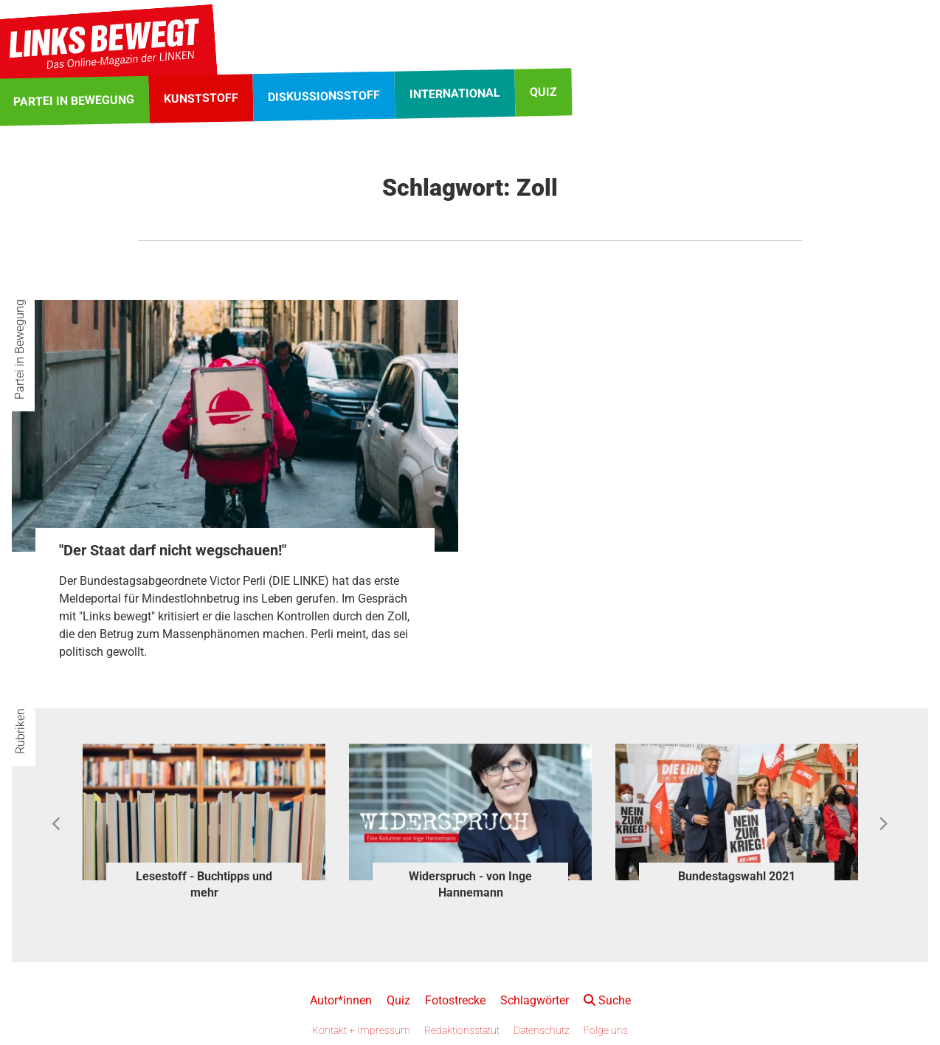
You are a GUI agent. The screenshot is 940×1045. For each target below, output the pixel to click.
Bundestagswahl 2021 (736, 876)
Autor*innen (341, 1000)
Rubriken (20, 731)
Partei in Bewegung (20, 349)
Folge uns (606, 1030)
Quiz (398, 1000)
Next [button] (883, 824)
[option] (204, 824)
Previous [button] (57, 824)
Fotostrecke (455, 1000)
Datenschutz (542, 1030)
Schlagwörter (534, 1000)
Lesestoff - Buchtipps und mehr (204, 884)
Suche (607, 1000)
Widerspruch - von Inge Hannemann (470, 884)
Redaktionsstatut (462, 1030)
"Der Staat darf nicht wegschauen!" (172, 550)
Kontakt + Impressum (361, 1030)
